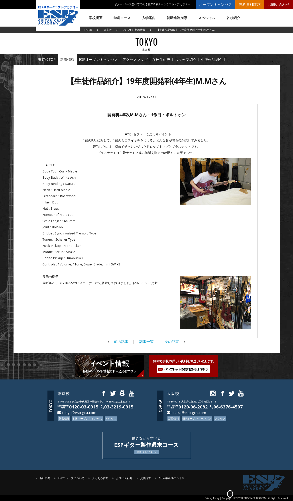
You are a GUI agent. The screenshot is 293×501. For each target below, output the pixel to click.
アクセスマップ (135, 59)
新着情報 (67, 59)
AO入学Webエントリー (173, 478)
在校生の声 (161, 59)
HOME (89, 30)
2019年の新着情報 (134, 30)
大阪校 (173, 393)
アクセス (110, 418)
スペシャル (206, 17)
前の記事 (121, 341)
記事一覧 (146, 341)
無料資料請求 (250, 4)
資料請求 (145, 478)
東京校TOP (47, 59)
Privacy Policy (212, 498)
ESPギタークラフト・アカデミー (58, 15)
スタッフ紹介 (186, 59)
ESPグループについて (71, 478)
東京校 (108, 30)
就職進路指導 (177, 17)
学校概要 (96, 17)
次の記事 (172, 341)
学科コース (122, 17)
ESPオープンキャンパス (98, 59)
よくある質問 (100, 478)
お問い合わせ (278, 4)
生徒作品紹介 (212, 59)
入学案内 (149, 17)
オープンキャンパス (215, 4)
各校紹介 (233, 17)
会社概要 (44, 478)
